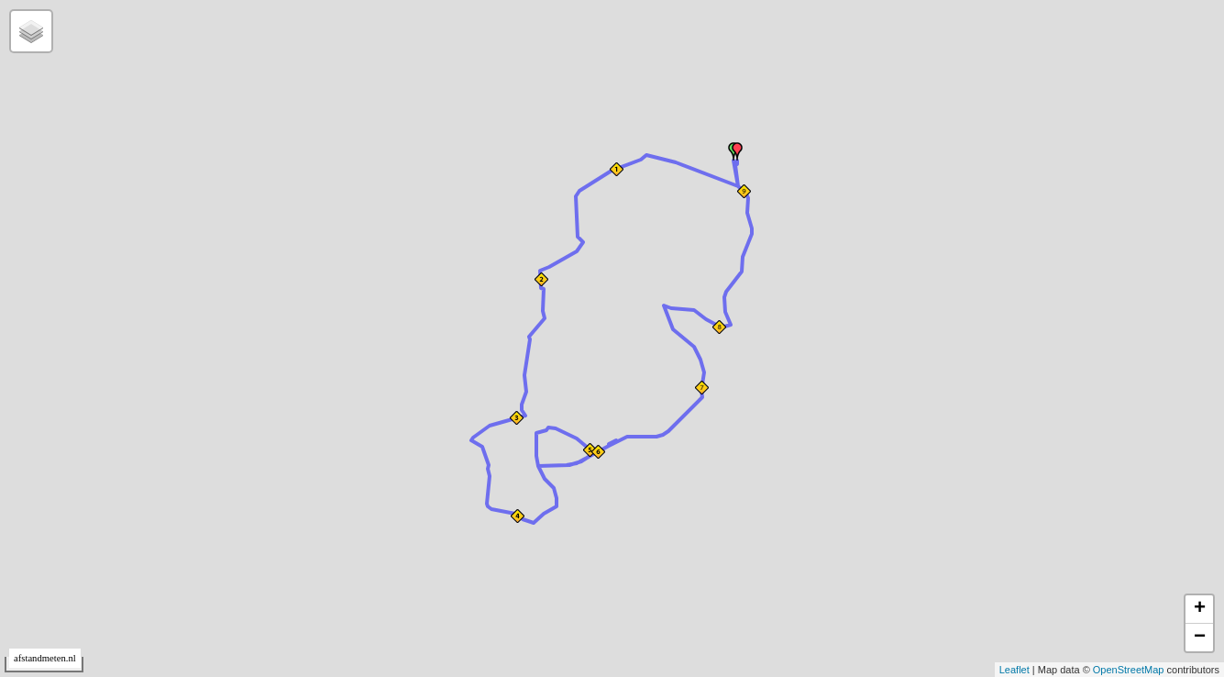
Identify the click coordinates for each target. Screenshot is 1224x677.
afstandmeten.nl (45, 658)
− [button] (1200, 637)
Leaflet (1014, 669)
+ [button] (1200, 609)
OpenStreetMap (1128, 669)
